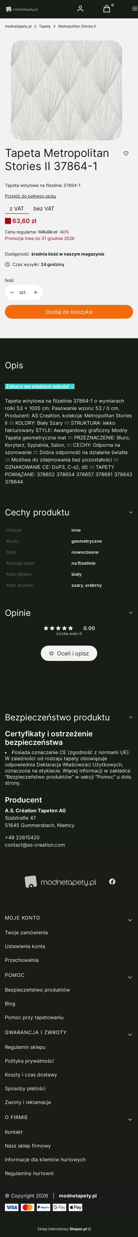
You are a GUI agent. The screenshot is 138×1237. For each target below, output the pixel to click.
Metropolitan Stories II (77, 26)
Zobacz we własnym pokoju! (37, 386)
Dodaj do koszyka (69, 312)
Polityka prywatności (29, 1061)
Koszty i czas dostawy (31, 1075)
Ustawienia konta (25, 946)
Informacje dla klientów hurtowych (45, 1159)
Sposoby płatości (25, 1088)
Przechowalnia (22, 960)
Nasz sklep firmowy (28, 1146)
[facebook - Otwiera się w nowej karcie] (112, 881)
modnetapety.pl (18, 26)
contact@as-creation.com (35, 845)
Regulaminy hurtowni (29, 1173)
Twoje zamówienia (26, 932)
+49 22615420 (22, 837)
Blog (10, 1003)
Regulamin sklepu (25, 1047)
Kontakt (14, 1132)
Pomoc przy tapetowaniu (34, 1017)
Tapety (45, 26)
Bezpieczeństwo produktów (37, 990)
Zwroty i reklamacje (28, 1102)
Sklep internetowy (62, 1229)
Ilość (9, 280)
